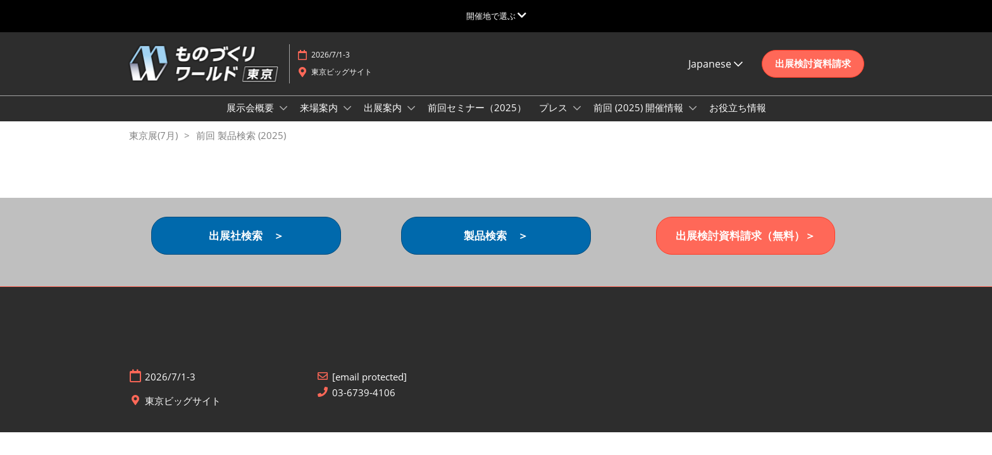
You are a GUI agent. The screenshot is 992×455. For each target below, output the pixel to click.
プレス (554, 119)
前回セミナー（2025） (477, 119)
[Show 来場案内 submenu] (347, 120)
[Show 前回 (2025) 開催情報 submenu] (693, 120)
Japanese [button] (715, 76)
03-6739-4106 (363, 405)
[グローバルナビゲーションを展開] (496, 15)
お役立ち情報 (737, 119)
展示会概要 (251, 119)
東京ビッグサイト (341, 83)
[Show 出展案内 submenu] (411, 120)
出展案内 (384, 119)
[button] (813, 76)
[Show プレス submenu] (577, 120)
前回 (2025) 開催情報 (639, 119)
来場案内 (320, 119)
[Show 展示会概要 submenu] (283, 120)
